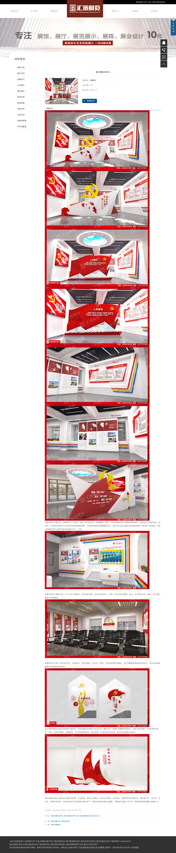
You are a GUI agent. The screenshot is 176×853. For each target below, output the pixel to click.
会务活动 (21, 115)
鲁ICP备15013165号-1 (122, 847)
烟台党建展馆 (55, 825)
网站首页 (14, 11)
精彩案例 (54, 11)
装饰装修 (21, 103)
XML (149, 2)
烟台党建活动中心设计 (72, 816)
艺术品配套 (21, 127)
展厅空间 (21, 73)
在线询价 (89, 101)
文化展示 (21, 85)
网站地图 (139, 2)
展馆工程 (21, 67)
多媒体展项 (21, 121)
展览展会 (21, 91)
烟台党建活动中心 (52, 798)
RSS (145, 2)
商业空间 (21, 97)
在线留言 (135, 11)
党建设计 (21, 79)
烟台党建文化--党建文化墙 (60, 821)
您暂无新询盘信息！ (159, 2)
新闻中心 (115, 11)
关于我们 (34, 11)
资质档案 (135, 847)
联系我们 (154, 11)
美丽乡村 (21, 109)
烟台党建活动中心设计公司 (89, 816)
